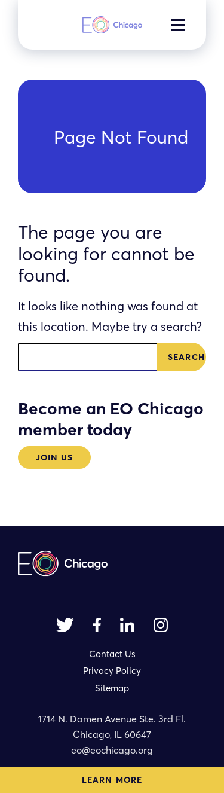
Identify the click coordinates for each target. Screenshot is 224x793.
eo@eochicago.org (112, 750)
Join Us (54, 457)
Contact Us (112, 654)
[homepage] (112, 24)
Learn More (112, 779)
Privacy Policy (112, 670)
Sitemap (112, 688)
